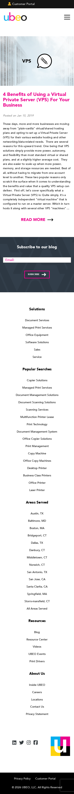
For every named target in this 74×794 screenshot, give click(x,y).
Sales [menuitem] (37, 350)
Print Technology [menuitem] (37, 424)
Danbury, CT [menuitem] (37, 550)
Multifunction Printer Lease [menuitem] (37, 417)
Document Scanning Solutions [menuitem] (37, 402)
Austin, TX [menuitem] (37, 513)
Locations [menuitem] (37, 699)
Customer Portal (45, 779)
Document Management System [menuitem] (37, 432)
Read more (33, 219)
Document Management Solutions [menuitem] (37, 395)
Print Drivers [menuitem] (37, 661)
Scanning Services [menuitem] (37, 410)
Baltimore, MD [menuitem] (37, 521)
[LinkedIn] (14, 743)
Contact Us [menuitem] (37, 707)
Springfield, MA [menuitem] (37, 594)
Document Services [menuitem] (37, 320)
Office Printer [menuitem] (37, 483)
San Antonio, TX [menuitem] (37, 572)
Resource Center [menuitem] (37, 639)
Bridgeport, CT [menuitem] (37, 535)
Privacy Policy (22, 779)
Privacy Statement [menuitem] (37, 714)
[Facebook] (36, 743)
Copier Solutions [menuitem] (37, 380)
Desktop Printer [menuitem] (37, 468)
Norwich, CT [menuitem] (37, 565)
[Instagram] (29, 743)
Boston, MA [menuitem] (37, 528)
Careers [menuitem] (37, 692)
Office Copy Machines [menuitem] (37, 461)
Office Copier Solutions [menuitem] (37, 439)
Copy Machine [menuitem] (37, 453)
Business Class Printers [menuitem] (37, 475)
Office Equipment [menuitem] (37, 335)
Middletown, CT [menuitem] (37, 557)
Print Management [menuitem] (37, 446)
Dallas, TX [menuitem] (37, 543)
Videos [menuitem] (37, 647)
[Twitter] (21, 743)
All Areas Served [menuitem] (37, 609)
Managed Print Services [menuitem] (37, 328)
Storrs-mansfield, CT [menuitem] (37, 601)
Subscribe (33, 274)
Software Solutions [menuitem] (37, 342)
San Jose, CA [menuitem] (37, 579)
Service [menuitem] (37, 357)
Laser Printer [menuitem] (37, 490)
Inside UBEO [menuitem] (37, 685)
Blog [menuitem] (37, 632)
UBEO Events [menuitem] (37, 654)
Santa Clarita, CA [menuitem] (37, 587)
